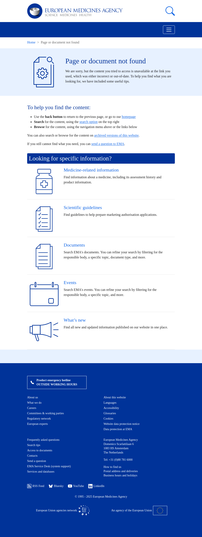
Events (70, 282)
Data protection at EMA (118, 429)
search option (88, 122)
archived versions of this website (116, 135)
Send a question (36, 461)
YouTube (76, 486)
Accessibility (111, 408)
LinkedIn (96, 486)
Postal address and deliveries (121, 471)
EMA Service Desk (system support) (49, 466)
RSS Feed (35, 486)
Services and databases (40, 471)
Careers (31, 408)
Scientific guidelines (83, 207)
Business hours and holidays (120, 475)
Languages (110, 402)
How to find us (112, 467)
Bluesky (56, 486)
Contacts (32, 455)
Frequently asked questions (43, 439)
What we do (34, 402)
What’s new (75, 320)
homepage (129, 117)
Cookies (108, 418)
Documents (74, 245)
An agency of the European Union (139, 510)
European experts (37, 423)
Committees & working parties (45, 413)
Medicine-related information (91, 170)
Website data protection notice (122, 423)
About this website (115, 397)
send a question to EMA (107, 144)
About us (32, 397)
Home (31, 42)
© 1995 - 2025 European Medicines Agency (101, 496)
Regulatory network (39, 418)
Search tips (33, 445)
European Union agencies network (63, 510)
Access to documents (39, 450)
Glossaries (110, 413)
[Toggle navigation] (169, 29)
